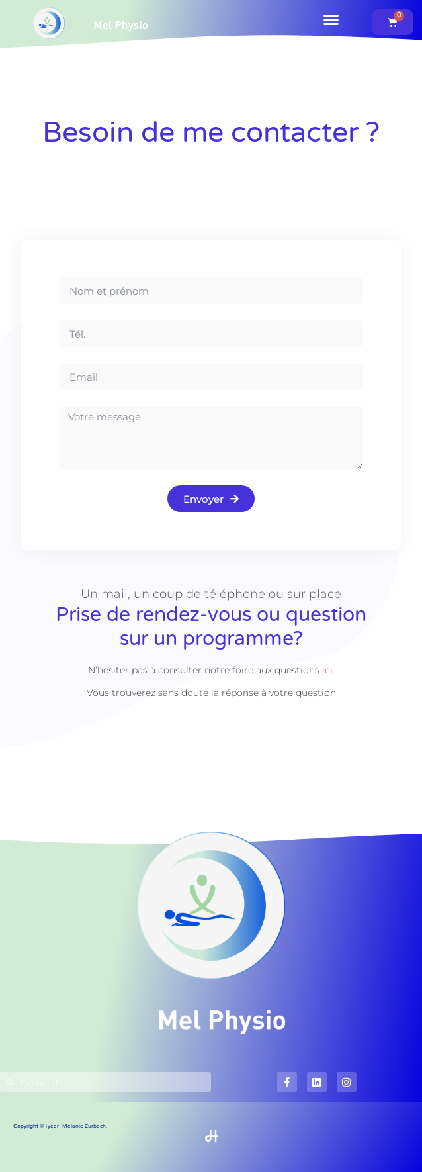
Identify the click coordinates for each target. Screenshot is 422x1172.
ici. (328, 670)
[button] (331, 19)
